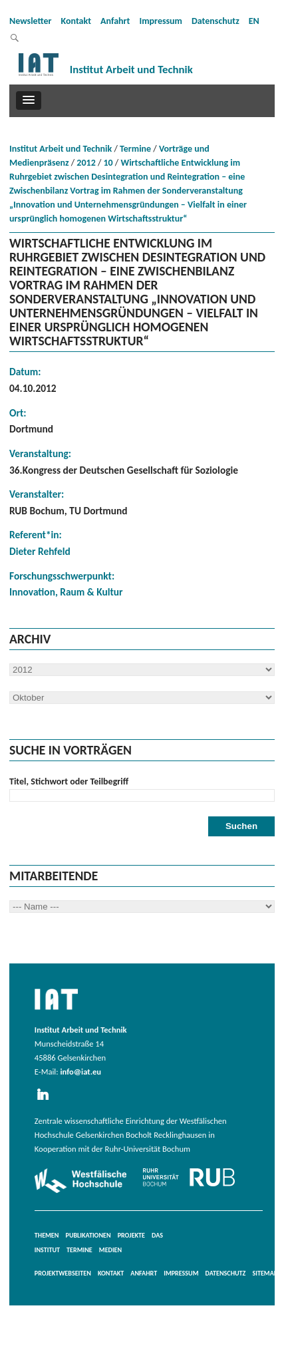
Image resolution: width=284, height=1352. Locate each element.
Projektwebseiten (63, 1273)
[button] (28, 100)
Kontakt (76, 21)
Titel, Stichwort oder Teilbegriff (68, 781)
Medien (110, 1250)
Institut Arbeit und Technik (60, 148)
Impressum (160, 21)
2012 (85, 162)
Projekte (131, 1235)
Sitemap (264, 1273)
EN (254, 21)
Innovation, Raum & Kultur (66, 592)
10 (108, 162)
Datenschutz (215, 21)
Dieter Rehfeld (40, 551)
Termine (135, 148)
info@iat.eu (80, 1072)
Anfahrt (115, 21)
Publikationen (88, 1235)
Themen (47, 1235)
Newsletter (30, 21)
